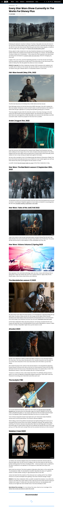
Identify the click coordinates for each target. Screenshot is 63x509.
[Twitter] (46, 1)
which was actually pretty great (36, 49)
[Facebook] (44, 1)
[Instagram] (48, 1)
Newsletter (58, 1)
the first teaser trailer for (25, 163)
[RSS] (52, 1)
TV (16, 5)
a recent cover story (31, 56)
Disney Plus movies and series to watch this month (21, 489)
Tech (17, 1)
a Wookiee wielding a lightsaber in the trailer (26, 203)
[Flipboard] (50, 1)
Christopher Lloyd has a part (45, 319)
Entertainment (30, 1)
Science (22, 1)
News (12, 1)
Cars (37, 1)
